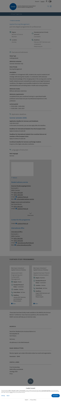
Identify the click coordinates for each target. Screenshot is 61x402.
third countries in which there (46, 390)
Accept (55, 395)
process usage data (22, 390)
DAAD (9, 390)
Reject (8, 395)
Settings (3, 395)
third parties (13, 390)
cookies (17, 390)
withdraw (11, 392)
